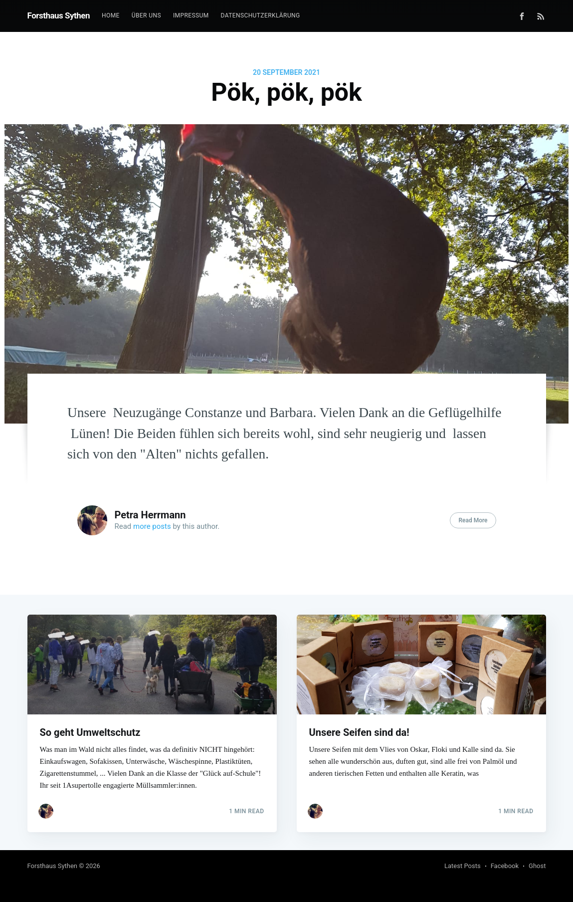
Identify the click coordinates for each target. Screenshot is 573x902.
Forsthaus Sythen (58, 15)
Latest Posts (462, 866)
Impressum (191, 15)
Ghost (537, 866)
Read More (472, 520)
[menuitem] (111, 15)
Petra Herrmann (150, 515)
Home (111, 15)
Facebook (505, 866)
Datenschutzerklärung (260, 15)
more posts (152, 526)
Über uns (146, 15)
